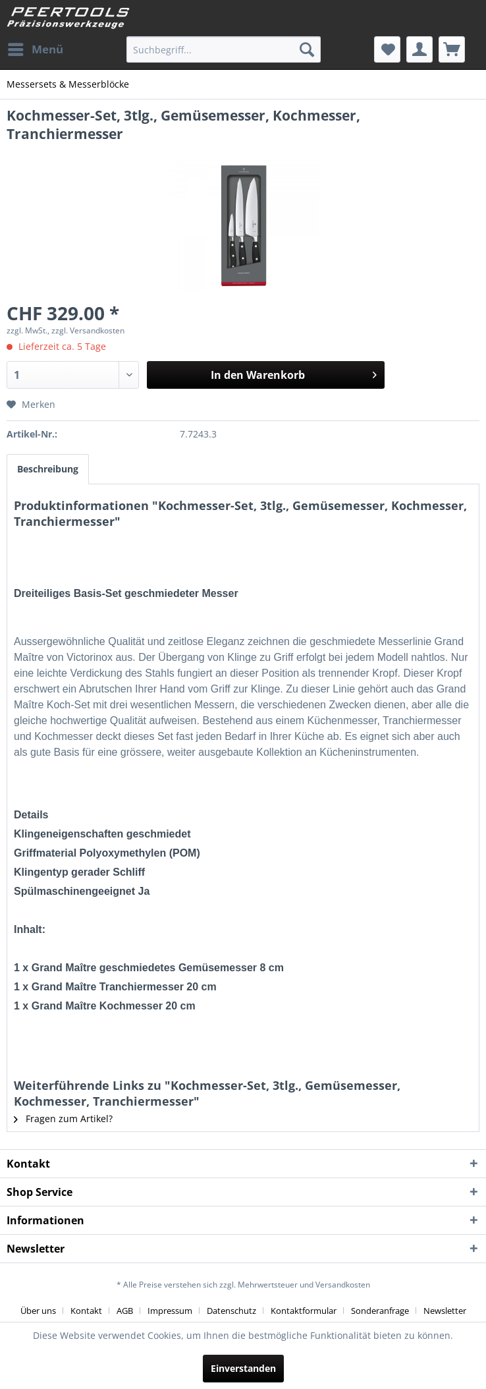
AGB (125, 1311)
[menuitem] (35, 49)
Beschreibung (47, 469)
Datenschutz (231, 1311)
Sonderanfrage (380, 1311)
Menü (35, 48)
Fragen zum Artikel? (63, 1118)
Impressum (170, 1311)
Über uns (38, 1311)
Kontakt (86, 1311)
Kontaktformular (304, 1311)
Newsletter (444, 1311)
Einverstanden (243, 1368)
